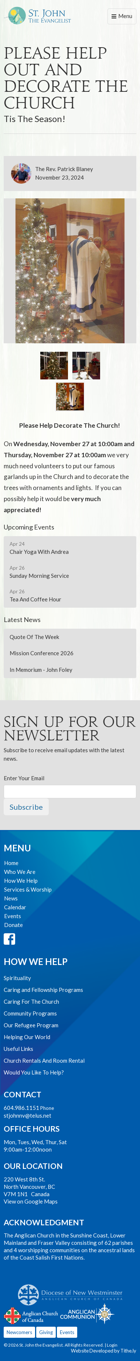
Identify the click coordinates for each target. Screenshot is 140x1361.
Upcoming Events (29, 527)
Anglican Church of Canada (31, 1315)
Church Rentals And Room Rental (44, 1060)
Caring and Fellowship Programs (43, 989)
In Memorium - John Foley (41, 669)
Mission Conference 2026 (42, 653)
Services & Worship (28, 889)
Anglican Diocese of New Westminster (73, 1291)
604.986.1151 (21, 1107)
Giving (46, 1332)
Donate (13, 924)
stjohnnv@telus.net (27, 1115)
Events (12, 916)
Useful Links (18, 1048)
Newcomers (19, 1332)
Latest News (22, 619)
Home (11, 863)
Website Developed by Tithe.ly (103, 1351)
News (11, 898)
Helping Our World (27, 1037)
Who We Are (19, 871)
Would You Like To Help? (34, 1072)
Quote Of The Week (34, 636)
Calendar (15, 907)
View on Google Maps (31, 1201)
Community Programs (30, 1013)
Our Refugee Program (31, 1025)
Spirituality (17, 978)
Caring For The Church (31, 1001)
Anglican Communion (87, 1313)
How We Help (21, 880)
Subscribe (26, 806)
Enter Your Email (24, 778)
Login (112, 1345)
